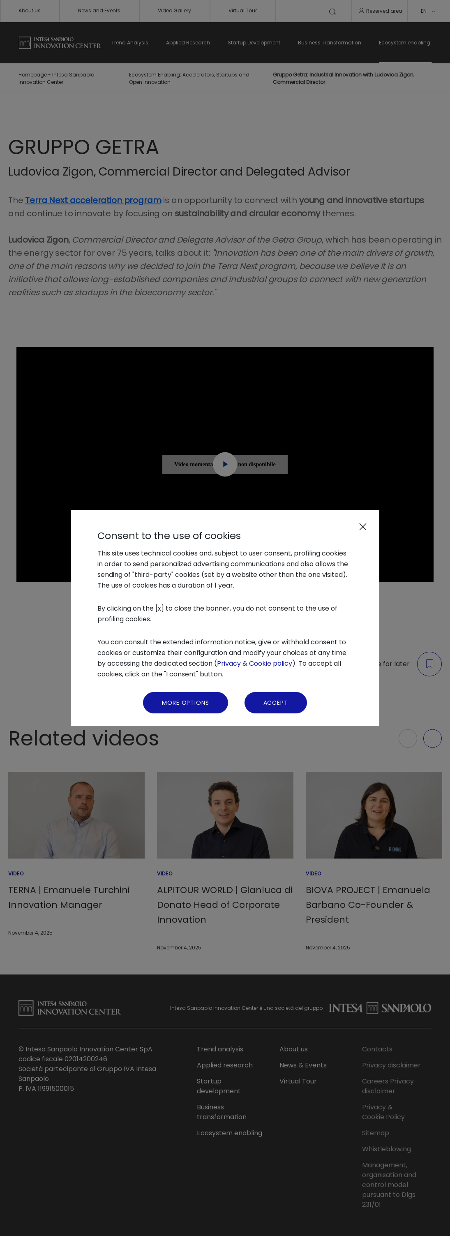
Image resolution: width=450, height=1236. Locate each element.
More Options (185, 703)
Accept (275, 703)
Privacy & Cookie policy (254, 663)
